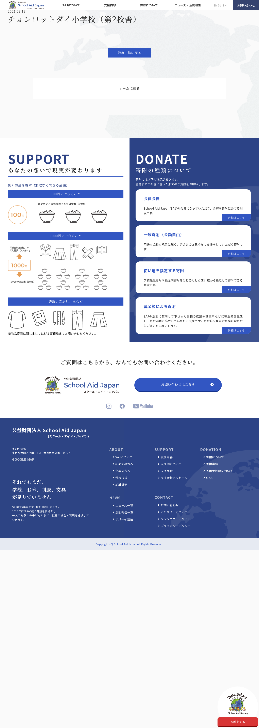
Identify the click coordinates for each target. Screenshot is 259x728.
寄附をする (237, 721)
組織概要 (121, 484)
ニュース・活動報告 (187, 5)
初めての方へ (124, 464)
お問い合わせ (246, 5)
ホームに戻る (129, 88)
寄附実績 (212, 464)
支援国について (171, 464)
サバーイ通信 (124, 519)
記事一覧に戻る (129, 52)
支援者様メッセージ (174, 477)
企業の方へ (122, 471)
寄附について (149, 5)
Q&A (209, 477)
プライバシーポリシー (176, 525)
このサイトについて (174, 512)
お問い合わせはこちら (178, 384)
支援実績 (167, 471)
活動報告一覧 (124, 512)
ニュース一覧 (124, 505)
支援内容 (110, 5)
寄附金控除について (219, 471)
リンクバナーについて (175, 519)
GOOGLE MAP (23, 459)
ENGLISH (220, 5)
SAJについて (71, 5)
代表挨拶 (121, 477)
